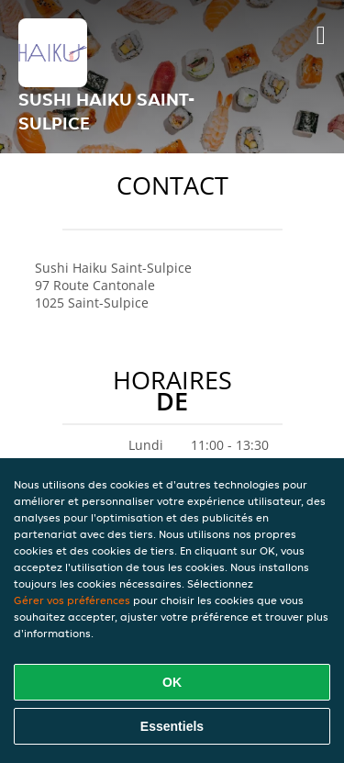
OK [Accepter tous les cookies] (172, 682)
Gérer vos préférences (72, 600)
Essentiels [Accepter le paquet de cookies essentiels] (172, 726)
